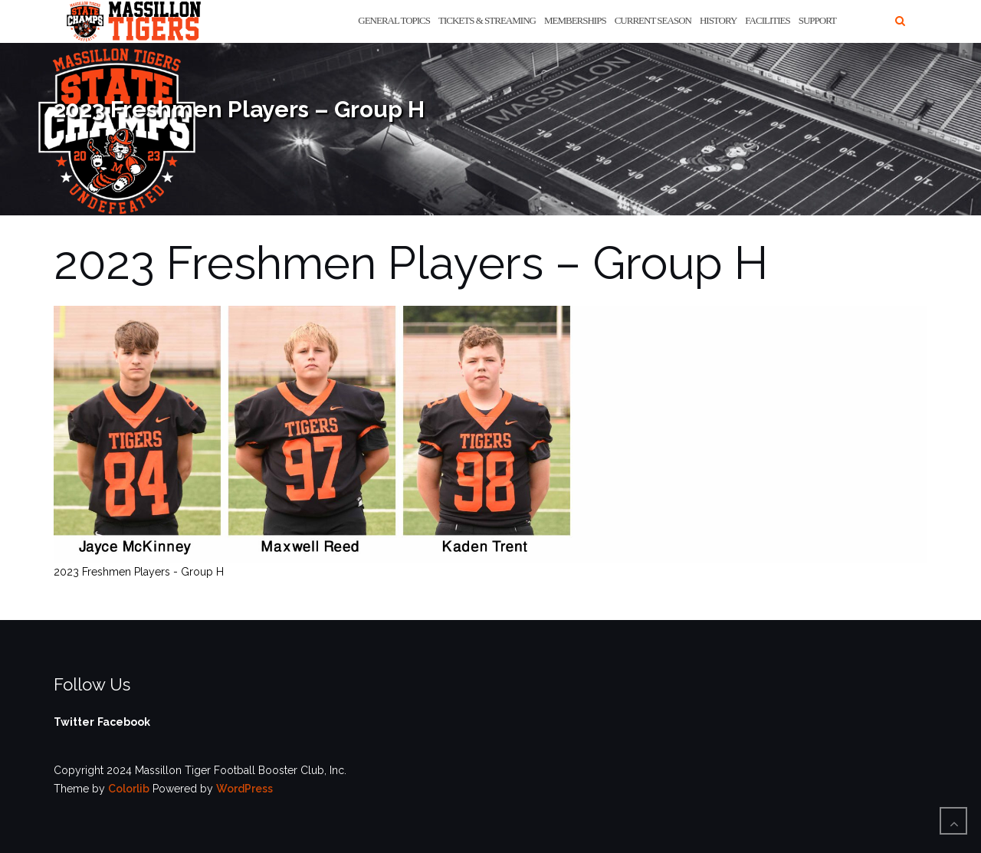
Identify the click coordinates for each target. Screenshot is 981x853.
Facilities (767, 20)
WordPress (244, 788)
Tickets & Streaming (487, 20)
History (718, 20)
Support (817, 20)
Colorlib (128, 788)
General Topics (394, 20)
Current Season (653, 20)
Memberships (575, 20)
